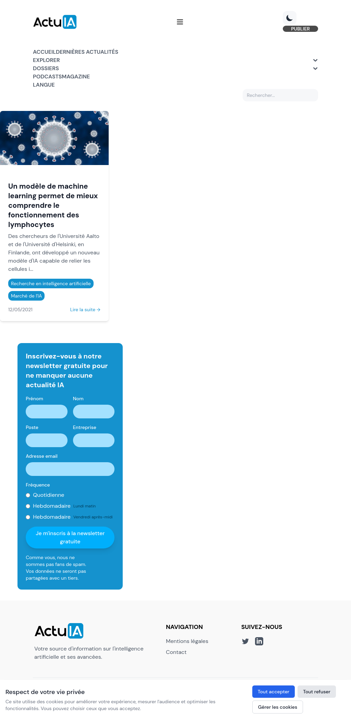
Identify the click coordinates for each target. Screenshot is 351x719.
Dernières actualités (87, 51)
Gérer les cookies (277, 707)
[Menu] (180, 22)
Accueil (44, 51)
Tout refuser (316, 692)
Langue (44, 84)
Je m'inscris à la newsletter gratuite (70, 537)
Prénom (34, 398)
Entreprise (84, 427)
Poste (32, 427)
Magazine (76, 76)
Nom (78, 398)
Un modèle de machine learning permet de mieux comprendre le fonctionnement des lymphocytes (53, 205)
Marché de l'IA (26, 296)
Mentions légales (187, 641)
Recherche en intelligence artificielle (51, 283)
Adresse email (42, 456)
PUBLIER (300, 29)
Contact (176, 652)
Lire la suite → (85, 309)
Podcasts (47, 76)
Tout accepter (273, 692)
